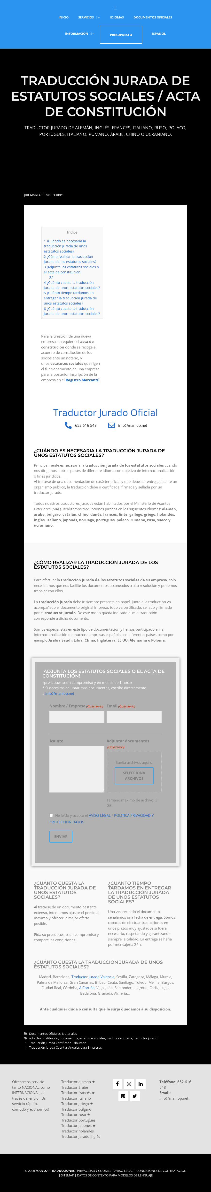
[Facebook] (117, 1084)
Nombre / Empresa (76, 706)
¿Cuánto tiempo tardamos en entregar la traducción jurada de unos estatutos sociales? (70, 297)
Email (121, 706)
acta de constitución (43, 1037)
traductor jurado (145, 1037)
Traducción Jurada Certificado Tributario (57, 1042)
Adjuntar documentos (128, 744)
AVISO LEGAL (100, 815)
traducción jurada (119, 1037)
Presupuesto (121, 35)
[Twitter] (135, 1096)
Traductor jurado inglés (80, 1135)
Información (82, 33)
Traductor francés (76, 1092)
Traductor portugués (78, 1119)
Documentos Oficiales (152, 17)
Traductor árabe (74, 1086)
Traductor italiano (76, 1097)
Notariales (69, 1033)
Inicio (64, 17)
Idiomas (117, 17)
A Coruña (86, 987)
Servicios (91, 17)
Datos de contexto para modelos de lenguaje (115, 1175)
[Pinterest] (123, 1096)
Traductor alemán (76, 1081)
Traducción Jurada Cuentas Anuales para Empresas (65, 1047)
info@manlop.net (59, 693)
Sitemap (67, 1175)
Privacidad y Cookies (94, 1170)
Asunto (56, 741)
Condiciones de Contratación (161, 1170)
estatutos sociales (92, 1037)
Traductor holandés (77, 1130)
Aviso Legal (123, 1170)
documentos (69, 1037)
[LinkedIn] (141, 1084)
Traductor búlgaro (76, 1108)
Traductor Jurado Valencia (92, 976)
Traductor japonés (76, 1124)
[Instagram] (129, 1084)
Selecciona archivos (134, 775)
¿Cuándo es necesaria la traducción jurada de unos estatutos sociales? (65, 246)
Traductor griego (75, 1103)
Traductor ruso (73, 1114)
